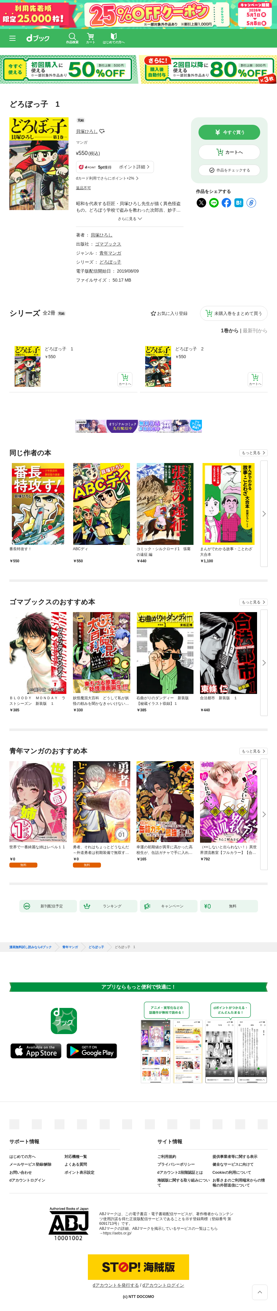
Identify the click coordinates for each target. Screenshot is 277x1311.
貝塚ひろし (87, 131)
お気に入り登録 (172, 313)
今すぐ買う (234, 132)
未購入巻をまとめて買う (238, 313)
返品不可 (83, 188)
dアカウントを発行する (116, 1285)
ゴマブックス (108, 243)
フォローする (102, 131)
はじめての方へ (22, 1156)
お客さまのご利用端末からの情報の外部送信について (239, 1182)
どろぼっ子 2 (189, 348)
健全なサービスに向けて (233, 1164)
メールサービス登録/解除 (30, 1164)
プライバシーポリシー (176, 1164)
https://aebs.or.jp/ (117, 1233)
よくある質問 (75, 1164)
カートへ (234, 152)
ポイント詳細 (132, 166)
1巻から (230, 330)
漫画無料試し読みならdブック (30, 947)
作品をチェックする (233, 170)
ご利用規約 (166, 1156)
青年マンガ (110, 252)
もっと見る (251, 453)
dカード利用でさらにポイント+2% (105, 178)
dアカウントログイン (27, 1180)
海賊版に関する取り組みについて (183, 1182)
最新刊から (255, 330)
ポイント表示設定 (79, 1172)
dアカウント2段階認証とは (180, 1172)
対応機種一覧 (75, 1156)
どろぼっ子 (110, 262)
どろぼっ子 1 (59, 348)
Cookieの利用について (232, 1172)
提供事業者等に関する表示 (235, 1156)
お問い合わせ (20, 1172)
